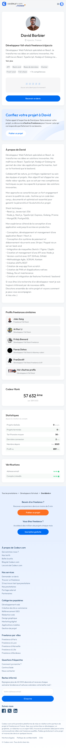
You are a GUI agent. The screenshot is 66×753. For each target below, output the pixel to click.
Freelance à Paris (9, 639)
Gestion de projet (9, 628)
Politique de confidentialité (27, 738)
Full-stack (22, 72)
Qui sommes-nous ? (10, 552)
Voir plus (9, 61)
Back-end (17, 67)
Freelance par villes (11, 635)
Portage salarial (9, 590)
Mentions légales (8, 738)
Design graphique (9, 618)
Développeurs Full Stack (26, 373)
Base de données (31, 67)
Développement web (11, 604)
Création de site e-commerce (14, 608)
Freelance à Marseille (11, 646)
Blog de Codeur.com (10, 562)
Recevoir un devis (33, 98)
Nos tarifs (6, 555)
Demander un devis (10, 576)
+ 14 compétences (37, 72)
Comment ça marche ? (11, 664)
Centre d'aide (7, 667)
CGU (41, 738)
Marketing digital (9, 621)
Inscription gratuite (33, 532)
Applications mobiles (11, 625)
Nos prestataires (9, 586)
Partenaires (7, 593)
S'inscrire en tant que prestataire (16, 583)
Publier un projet (16, 133)
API (8, 67)
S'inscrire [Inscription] (28, 698)
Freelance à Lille (9, 649)
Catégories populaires (12, 600)
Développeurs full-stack (29, 493)
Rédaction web (8, 615)
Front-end (11, 72)
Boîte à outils (7, 558)
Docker (44, 67)
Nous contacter (8, 671)
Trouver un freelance (11, 580)
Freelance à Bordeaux (11, 653)
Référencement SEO (11, 611)
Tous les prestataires (9, 493)
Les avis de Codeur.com (12, 565)
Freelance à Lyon (9, 643)
